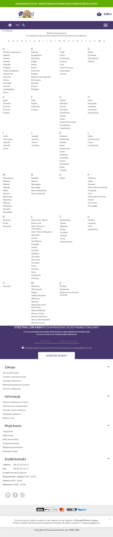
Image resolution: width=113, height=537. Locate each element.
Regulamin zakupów (12, 414)
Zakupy (57, 367)
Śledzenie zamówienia (13, 447)
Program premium (11, 443)
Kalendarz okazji (10, 451)
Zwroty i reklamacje (12, 388)
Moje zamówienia (10, 439)
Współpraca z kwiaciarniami (15, 406)
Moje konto (57, 426)
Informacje (57, 396)
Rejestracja (8, 435)
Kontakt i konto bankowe (14, 410)
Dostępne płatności (12, 380)
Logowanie (8, 431)
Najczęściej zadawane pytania (16, 384)
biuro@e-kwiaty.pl (18, 472)
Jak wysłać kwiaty (11, 372)
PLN (17, 25)
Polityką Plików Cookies (86, 520)
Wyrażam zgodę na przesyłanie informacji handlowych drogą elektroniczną (58, 348)
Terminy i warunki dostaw (14, 376)
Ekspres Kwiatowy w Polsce (16, 402)
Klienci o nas (8, 418)
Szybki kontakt (57, 459)
